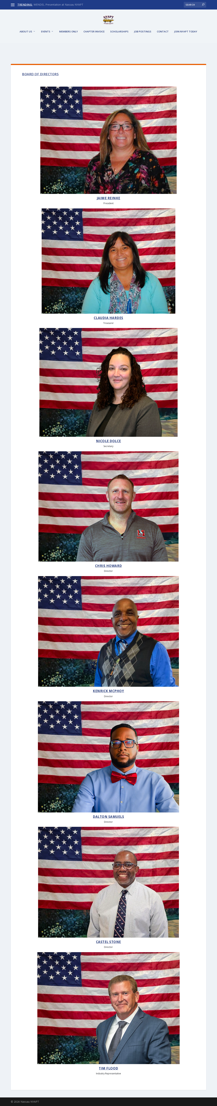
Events (45, 45)
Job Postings (142, 45)
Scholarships (119, 45)
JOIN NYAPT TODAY (185, 45)
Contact (163, 45)
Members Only (68, 45)
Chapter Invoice (94, 45)
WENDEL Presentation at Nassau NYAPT (58, 4)
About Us (26, 45)
